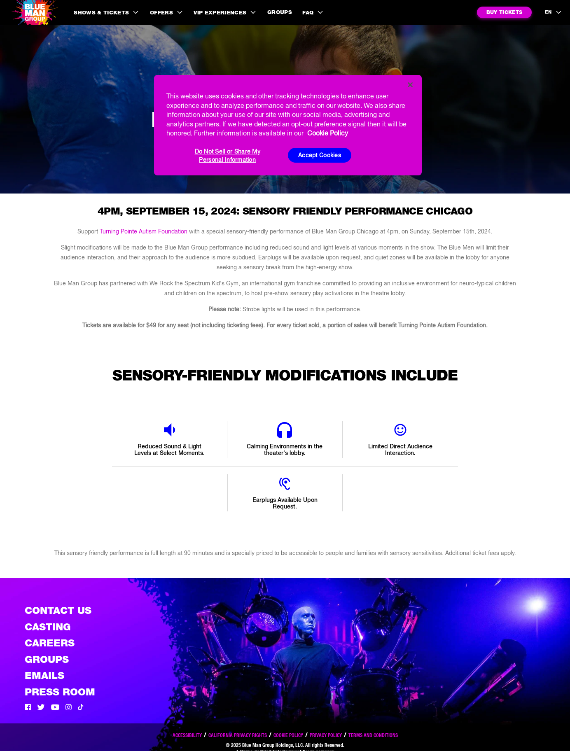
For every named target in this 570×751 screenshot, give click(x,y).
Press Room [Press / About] (60, 692)
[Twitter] (41, 708)
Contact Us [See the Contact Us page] (58, 610)
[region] (288, 125)
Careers (50, 643)
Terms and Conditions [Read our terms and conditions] (373, 735)
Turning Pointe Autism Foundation (143, 231)
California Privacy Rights (237, 735)
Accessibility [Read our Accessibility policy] (187, 735)
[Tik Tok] (81, 708)
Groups (279, 12)
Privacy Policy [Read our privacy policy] (326, 735)
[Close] (410, 85)
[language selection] (553, 12)
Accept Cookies (319, 155)
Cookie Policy (288, 735)
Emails (44, 675)
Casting (48, 627)
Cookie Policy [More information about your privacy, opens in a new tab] (327, 133)
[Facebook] (28, 708)
